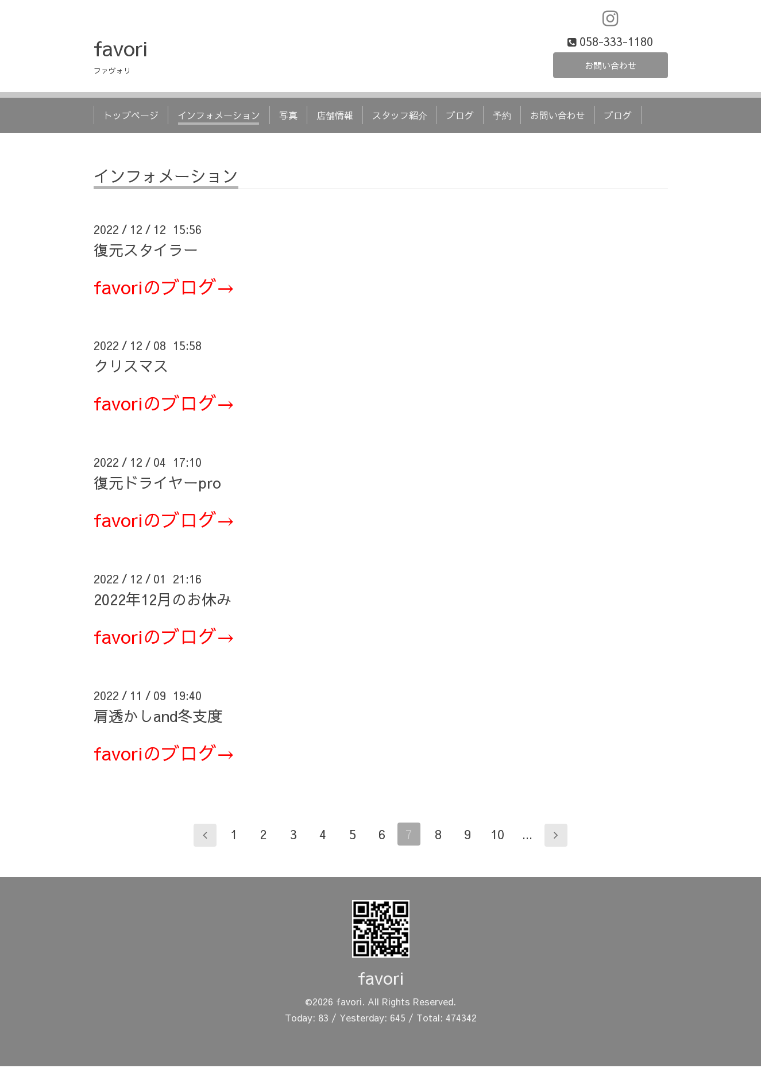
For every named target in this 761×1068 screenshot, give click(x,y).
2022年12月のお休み (162, 600)
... (528, 835)
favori (121, 49)
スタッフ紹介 (399, 116)
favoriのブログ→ (164, 288)
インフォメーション (218, 116)
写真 (288, 116)
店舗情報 (334, 116)
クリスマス (131, 367)
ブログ (460, 116)
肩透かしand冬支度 (158, 716)
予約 (502, 116)
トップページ (131, 116)
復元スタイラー (146, 250)
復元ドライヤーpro (157, 484)
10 (499, 835)
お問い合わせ (610, 66)
